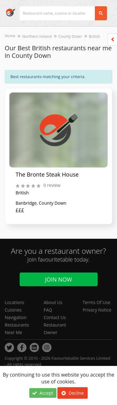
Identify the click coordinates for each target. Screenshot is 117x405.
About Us (53, 302)
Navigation (16, 317)
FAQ (48, 310)
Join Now (58, 279)
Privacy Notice (97, 310)
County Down (70, 36)
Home (10, 35)
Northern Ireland (36, 36)
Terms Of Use (96, 302)
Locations (14, 302)
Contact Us (55, 317)
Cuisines (13, 310)
